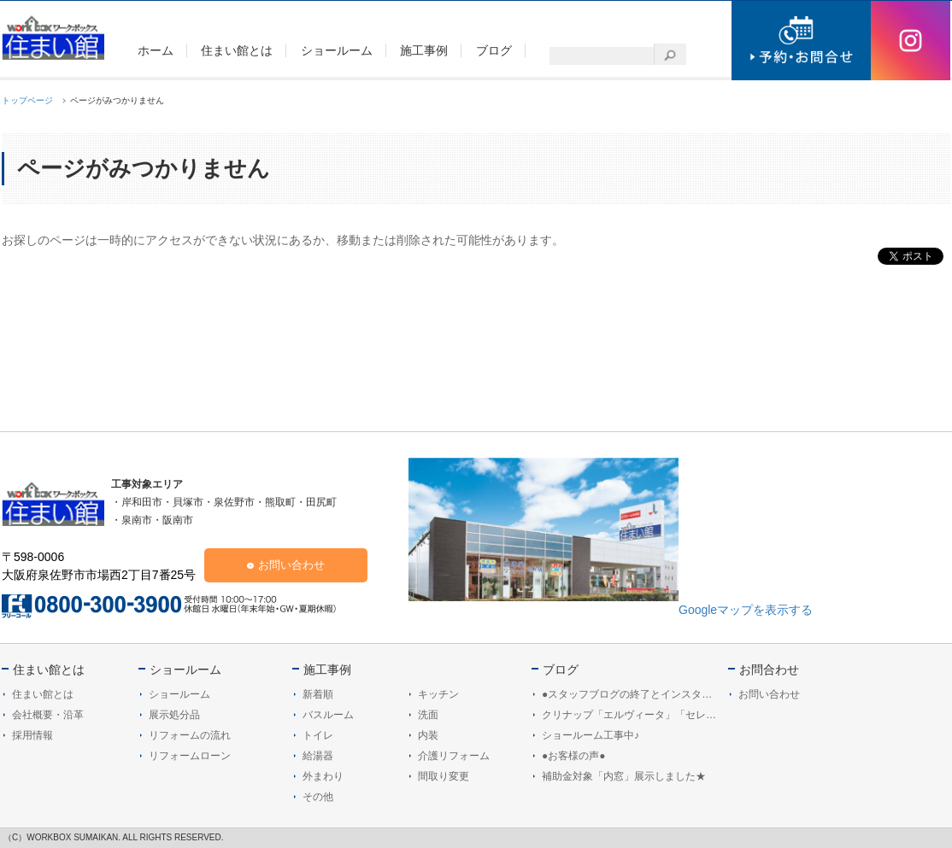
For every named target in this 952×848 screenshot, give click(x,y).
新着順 (318, 694)
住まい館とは (49, 669)
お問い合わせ (291, 565)
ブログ (561, 669)
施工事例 (327, 669)
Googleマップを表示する (746, 610)
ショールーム (185, 669)
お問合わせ (769, 669)
